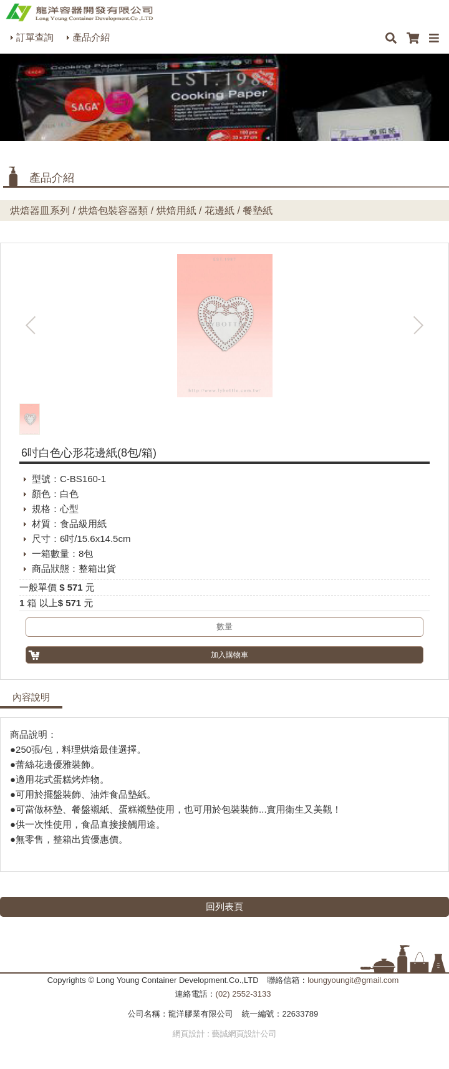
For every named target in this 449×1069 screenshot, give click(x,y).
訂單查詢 (35, 37)
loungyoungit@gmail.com (352, 980)
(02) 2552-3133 (243, 994)
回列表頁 (224, 906)
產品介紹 (91, 37)
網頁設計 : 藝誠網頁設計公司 (225, 1033)
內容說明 (31, 697)
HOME (79, 12)
